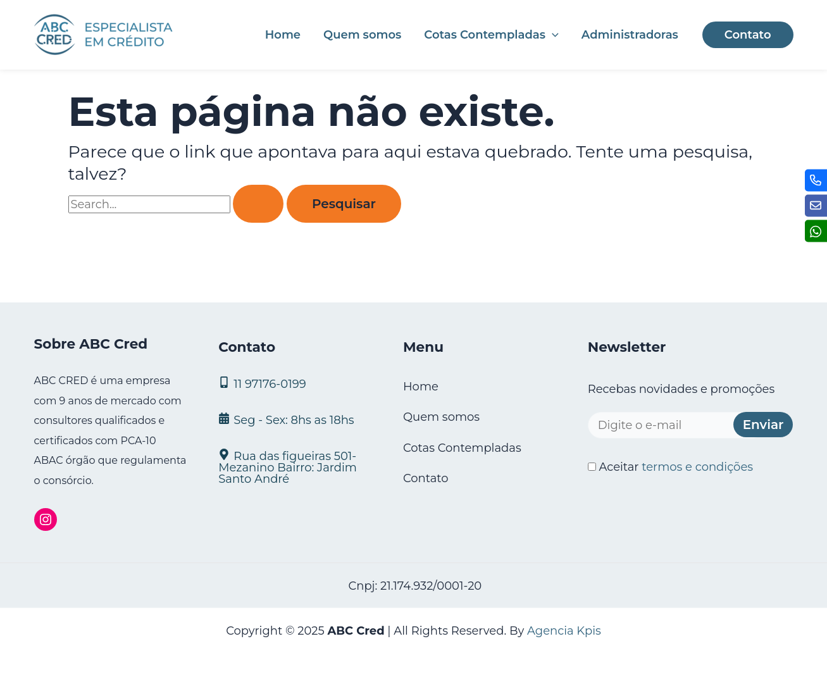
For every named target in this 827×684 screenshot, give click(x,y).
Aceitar (670, 467)
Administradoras (629, 35)
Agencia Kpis (564, 631)
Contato (426, 478)
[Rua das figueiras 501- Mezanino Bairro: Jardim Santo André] (294, 467)
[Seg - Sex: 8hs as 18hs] (294, 419)
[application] (552, 35)
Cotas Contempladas (491, 35)
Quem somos (362, 35)
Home (283, 35)
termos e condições (697, 467)
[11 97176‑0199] (294, 383)
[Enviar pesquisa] (258, 204)
